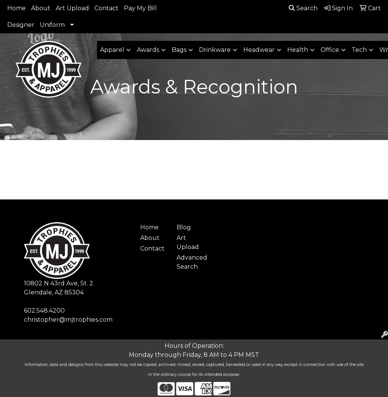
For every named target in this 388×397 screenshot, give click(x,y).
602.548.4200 (44, 310)
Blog (184, 227)
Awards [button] (148, 49)
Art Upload (72, 8)
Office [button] (330, 49)
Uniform (52, 24)
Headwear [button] (259, 49)
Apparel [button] (112, 49)
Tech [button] (359, 49)
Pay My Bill (140, 8)
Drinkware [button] (215, 49)
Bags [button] (179, 49)
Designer (20, 24)
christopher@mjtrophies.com (68, 319)
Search (303, 8)
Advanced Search (190, 262)
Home (16, 8)
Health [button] (297, 49)
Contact (106, 8)
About (40, 8)
